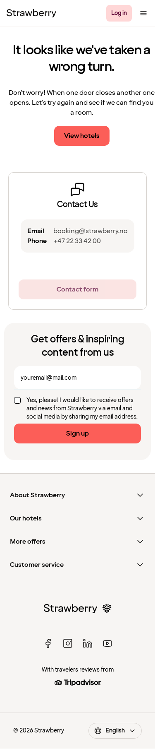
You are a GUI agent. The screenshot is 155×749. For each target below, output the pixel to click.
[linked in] (88, 643)
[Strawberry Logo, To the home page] (31, 13)
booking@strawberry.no (90, 231)
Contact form (77, 289)
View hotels (82, 135)
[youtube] (107, 643)
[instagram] (68, 643)
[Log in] (119, 13)
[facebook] (48, 643)
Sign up (77, 433)
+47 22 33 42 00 (77, 241)
